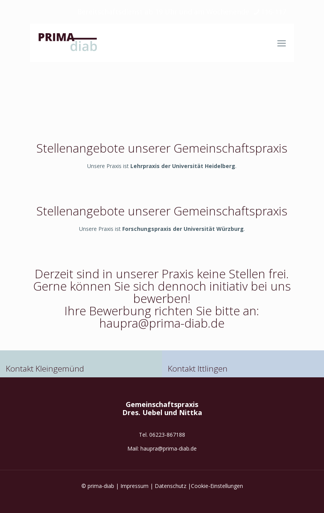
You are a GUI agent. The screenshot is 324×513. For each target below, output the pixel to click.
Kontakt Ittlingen (198, 368)
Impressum (134, 485)
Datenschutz (170, 485)
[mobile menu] (281, 42)
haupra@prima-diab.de (168, 448)
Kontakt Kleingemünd (45, 368)
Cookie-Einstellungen (217, 485)
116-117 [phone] (273, 11)
